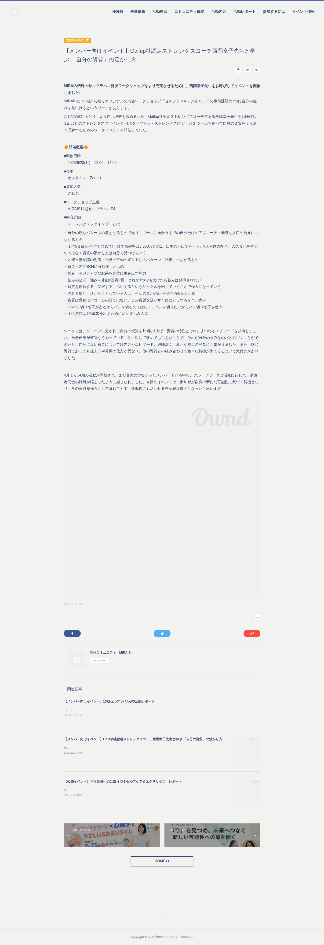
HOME (117, 11)
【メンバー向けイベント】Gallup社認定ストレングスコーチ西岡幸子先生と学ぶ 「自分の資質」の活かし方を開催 (148, 739)
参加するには (274, 11)
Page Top (162, 918)
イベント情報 (303, 11)
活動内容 (218, 11)
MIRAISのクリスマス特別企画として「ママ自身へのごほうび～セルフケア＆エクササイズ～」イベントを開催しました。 (140, 790)
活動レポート (244, 11)
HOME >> (162, 861)
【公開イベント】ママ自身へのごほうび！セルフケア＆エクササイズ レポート (123, 782)
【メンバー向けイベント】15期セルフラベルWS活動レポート (109, 701)
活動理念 (159, 11)
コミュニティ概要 (189, 11)
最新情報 (137, 11)
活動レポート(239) (73, 604)
